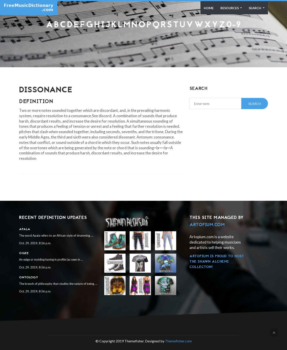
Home (209, 8)
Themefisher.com (178, 341)
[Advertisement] (143, 41)
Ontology (28, 277)
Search (255, 8)
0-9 (233, 25)
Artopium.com (207, 225)
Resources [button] (229, 8)
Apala (24, 229)
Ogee (23, 253)
